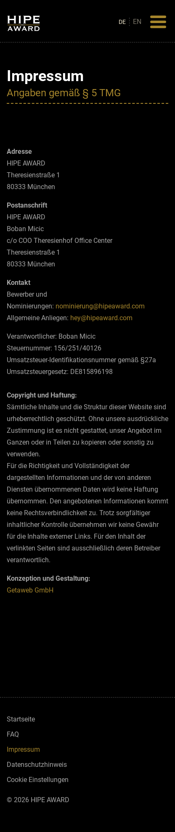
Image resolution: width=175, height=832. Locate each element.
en (137, 22)
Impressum (23, 749)
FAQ (13, 734)
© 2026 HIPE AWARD (38, 800)
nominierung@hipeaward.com (100, 306)
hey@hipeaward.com (102, 318)
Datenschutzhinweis (37, 765)
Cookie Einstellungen (38, 780)
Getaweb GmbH (30, 590)
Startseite (21, 719)
